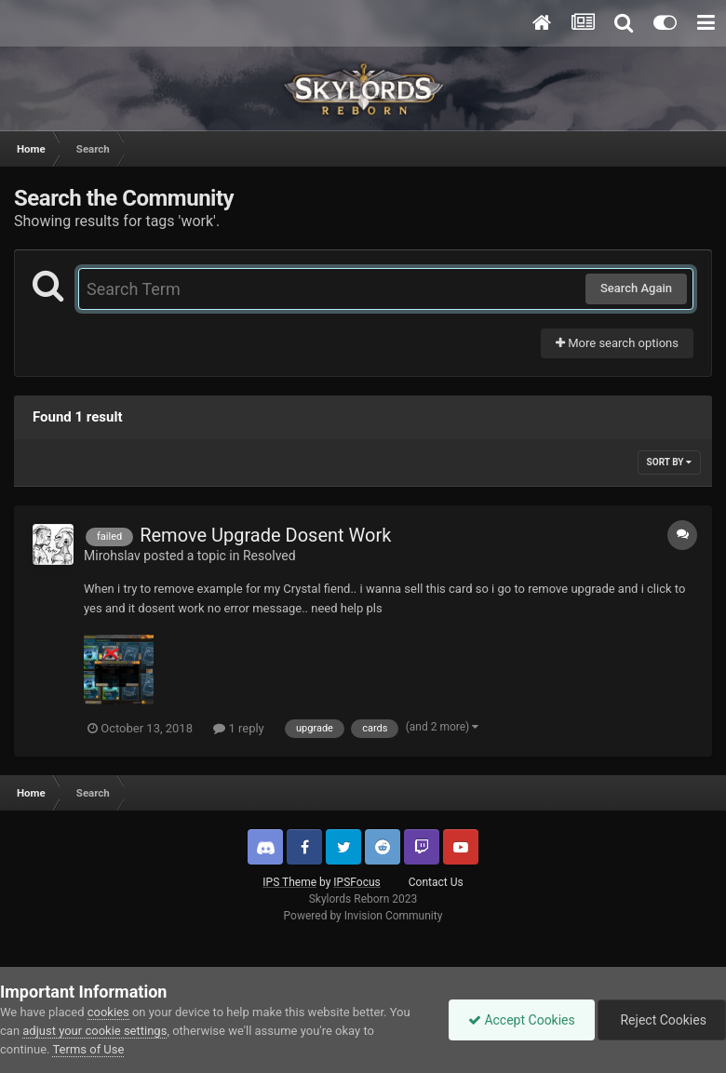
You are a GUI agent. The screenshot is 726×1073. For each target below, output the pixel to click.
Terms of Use (88, 1049)
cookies (108, 1012)
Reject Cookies (661, 1020)
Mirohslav (112, 555)
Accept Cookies (521, 1020)
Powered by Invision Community (363, 915)
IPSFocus (356, 882)
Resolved (269, 555)
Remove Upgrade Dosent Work (265, 535)
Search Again (636, 288)
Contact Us (436, 882)
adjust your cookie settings (94, 1031)
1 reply (238, 728)
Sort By (669, 462)
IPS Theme (289, 882)
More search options (617, 343)
